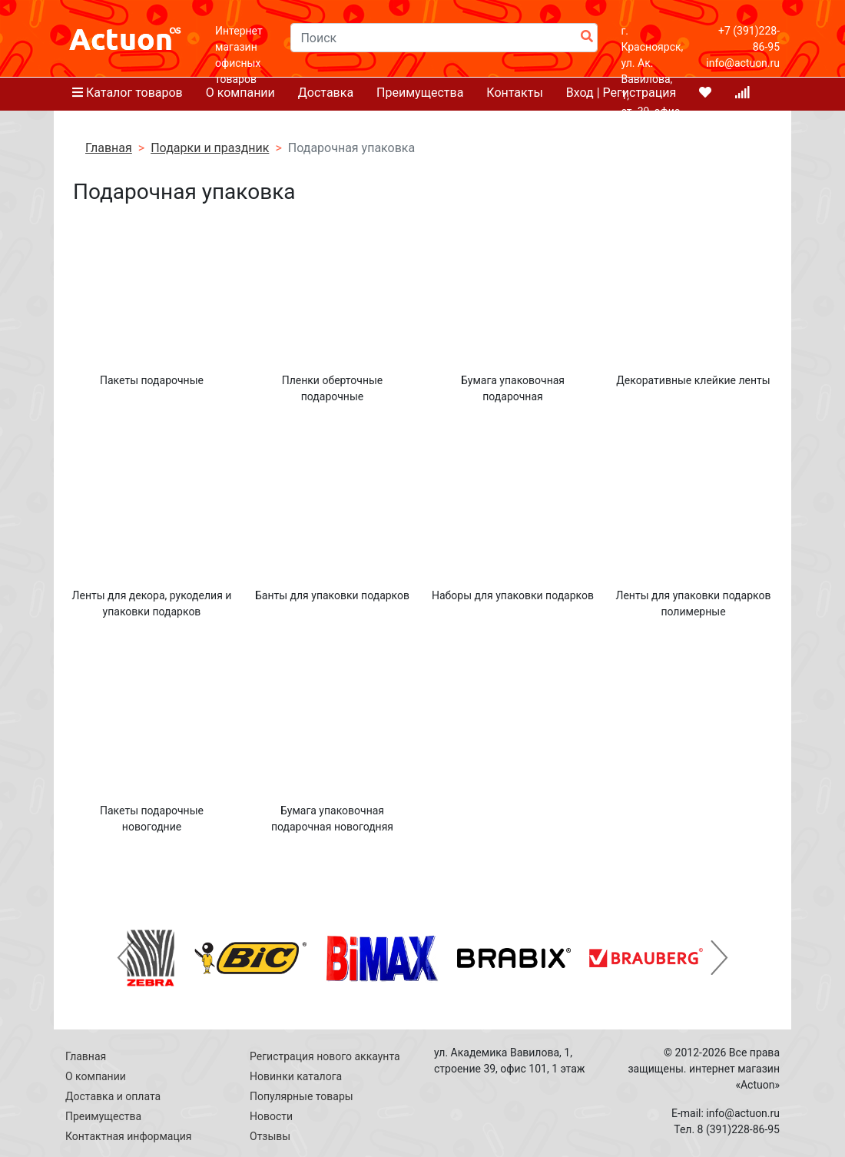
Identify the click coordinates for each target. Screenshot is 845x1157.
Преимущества (103, 1116)
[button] (125, 958)
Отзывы (270, 1136)
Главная (85, 1056)
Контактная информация (128, 1136)
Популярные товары (301, 1096)
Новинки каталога (296, 1076)
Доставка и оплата (113, 1096)
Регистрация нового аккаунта (325, 1056)
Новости (271, 1116)
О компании (95, 1076)
